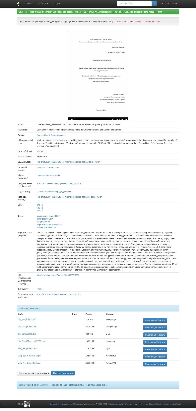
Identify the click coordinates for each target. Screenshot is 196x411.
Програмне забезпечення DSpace (64, 404)
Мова (174, 3)
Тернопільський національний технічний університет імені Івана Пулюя (69, 197)
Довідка (56, 3)
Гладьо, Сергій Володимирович (51, 135)
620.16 (39, 205)
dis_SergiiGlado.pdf (26, 319)
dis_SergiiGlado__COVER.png (31, 341)
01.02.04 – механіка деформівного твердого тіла (138, 12)
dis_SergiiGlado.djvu (27, 334)
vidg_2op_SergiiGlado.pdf (29, 363)
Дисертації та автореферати (97, 12)
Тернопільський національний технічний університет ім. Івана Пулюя (68, 162)
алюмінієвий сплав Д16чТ (48, 216)
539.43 (39, 211)
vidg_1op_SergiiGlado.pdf (29, 356)
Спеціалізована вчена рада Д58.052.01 (54, 191)
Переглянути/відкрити (155, 320)
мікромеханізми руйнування (49, 224)
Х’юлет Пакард (155, 404)
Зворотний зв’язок (172, 404)
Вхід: (165, 3)
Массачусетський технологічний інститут (126, 404)
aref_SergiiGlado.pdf (27, 326)
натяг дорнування (44, 219)
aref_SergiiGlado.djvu (27, 348)
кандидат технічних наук (47, 167)
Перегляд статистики (63, 373)
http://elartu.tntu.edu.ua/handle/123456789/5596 (57, 275)
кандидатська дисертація (48, 175)
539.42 (39, 208)
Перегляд (42, 3)
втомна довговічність (46, 227)
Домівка (29, 3)
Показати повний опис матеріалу (34, 373)
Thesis (39, 289)
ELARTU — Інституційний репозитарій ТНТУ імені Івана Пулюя (50, 12)
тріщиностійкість (44, 222)
